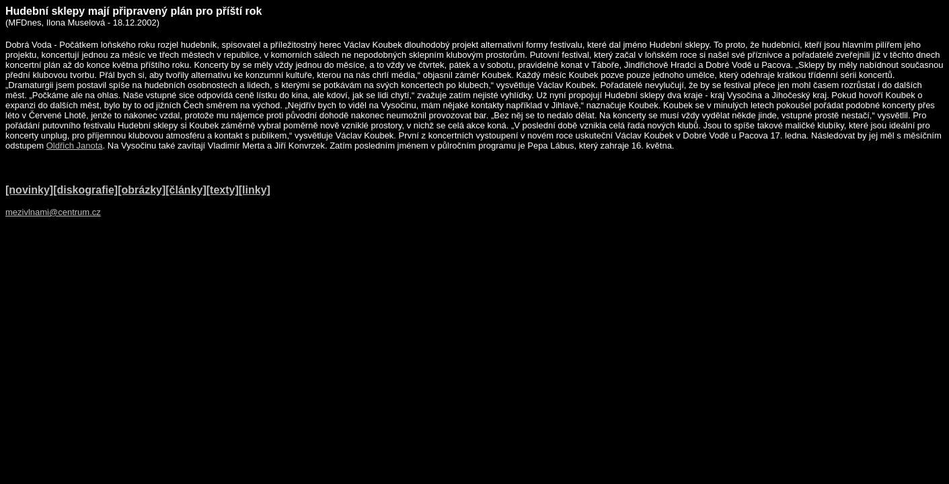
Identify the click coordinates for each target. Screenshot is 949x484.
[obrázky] (141, 190)
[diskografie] (85, 190)
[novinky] (29, 190)
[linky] (254, 190)
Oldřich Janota (74, 145)
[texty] (222, 190)
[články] (185, 190)
